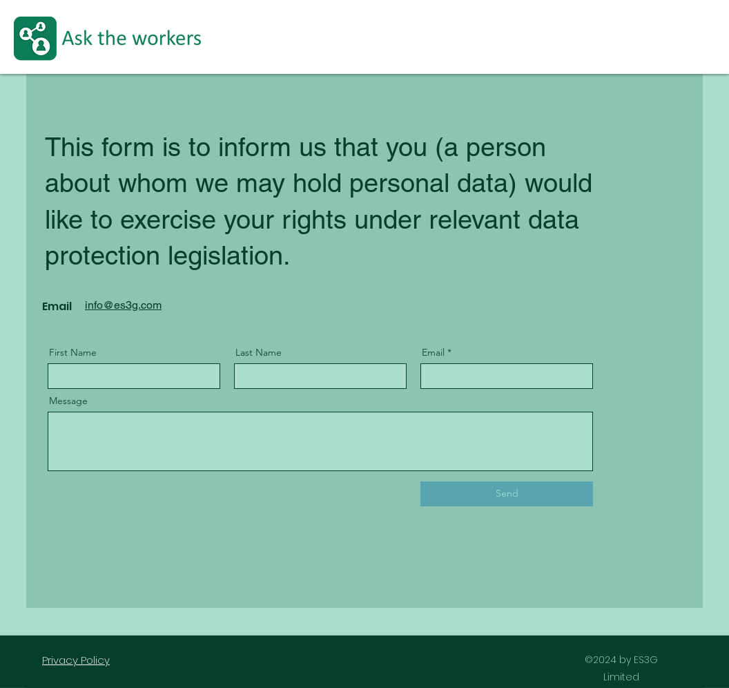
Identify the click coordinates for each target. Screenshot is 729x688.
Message (68, 400)
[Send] (506, 493)
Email (433, 352)
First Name (73, 352)
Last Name (258, 352)
